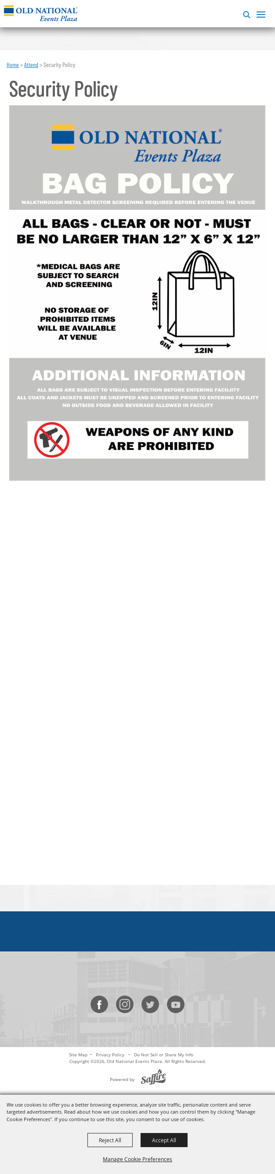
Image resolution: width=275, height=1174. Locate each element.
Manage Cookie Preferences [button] (137, 1159)
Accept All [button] (164, 1140)
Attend (31, 64)
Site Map (78, 1054)
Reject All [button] (110, 1140)
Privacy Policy (110, 1054)
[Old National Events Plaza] (40, 13)
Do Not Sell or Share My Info (163, 1054)
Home (13, 64)
